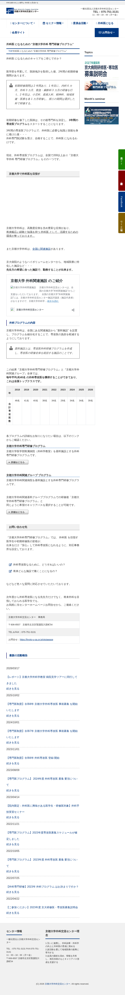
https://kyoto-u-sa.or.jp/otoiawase (36, 639)
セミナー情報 (52, 23)
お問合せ (105, 32)
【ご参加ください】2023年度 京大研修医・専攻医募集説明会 (42, 907)
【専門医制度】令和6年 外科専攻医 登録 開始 (32, 757)
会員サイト (17, 32)
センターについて (21, 23)
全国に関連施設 (41, 248)
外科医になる (104, 23)
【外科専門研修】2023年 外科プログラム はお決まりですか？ (42, 886)
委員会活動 (78, 23)
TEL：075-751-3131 (105, 11)
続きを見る (12, 688)
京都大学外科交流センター (57, 984)
